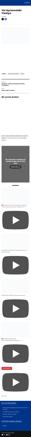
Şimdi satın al (15, 167)
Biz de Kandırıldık (7, 416)
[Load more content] (7, 368)
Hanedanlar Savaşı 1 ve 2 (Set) (11, 411)
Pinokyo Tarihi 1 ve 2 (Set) (9, 414)
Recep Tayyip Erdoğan (13, 73)
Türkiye (22, 73)
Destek (5, 425)
